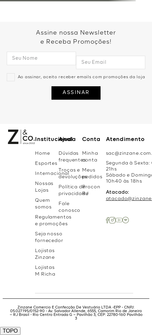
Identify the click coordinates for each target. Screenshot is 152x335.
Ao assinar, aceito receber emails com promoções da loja (81, 77)
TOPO (10, 331)
